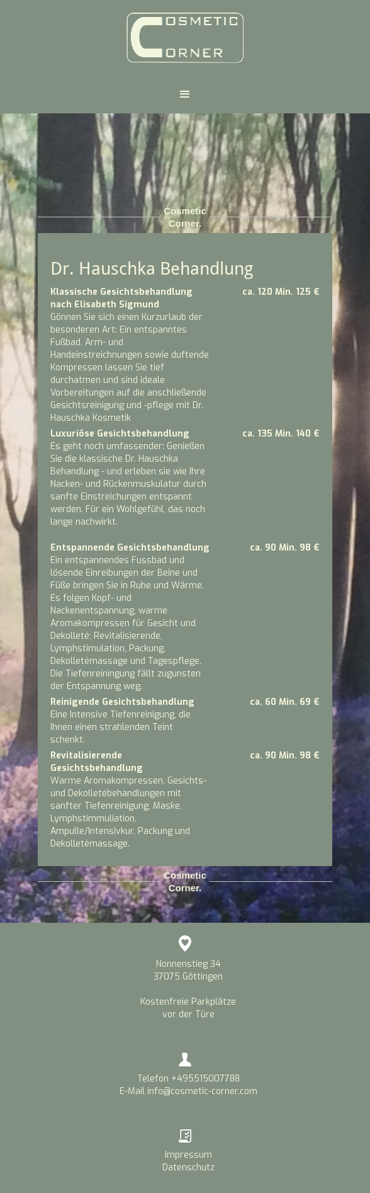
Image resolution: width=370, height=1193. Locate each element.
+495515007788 (205, 1079)
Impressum (188, 1155)
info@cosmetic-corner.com (202, 1091)
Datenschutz (188, 1167)
